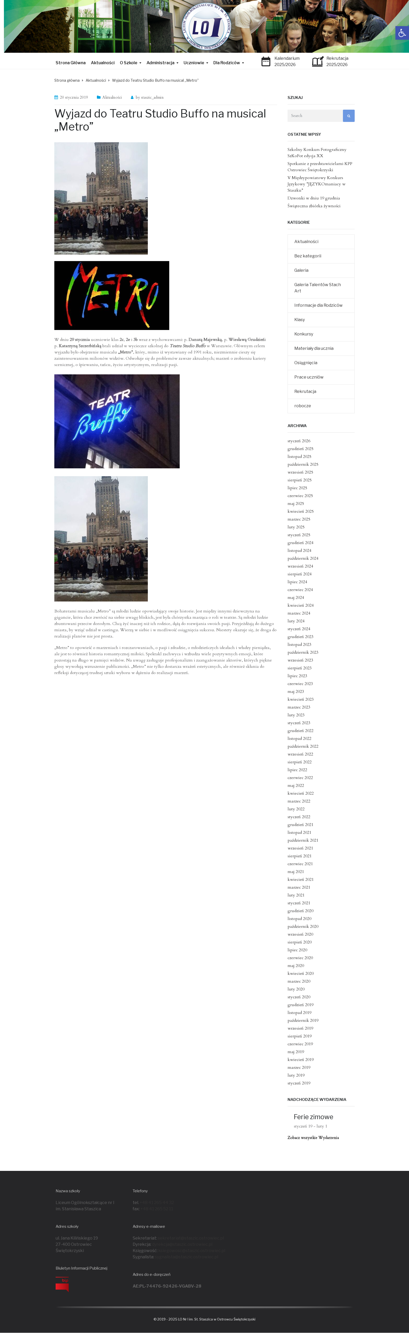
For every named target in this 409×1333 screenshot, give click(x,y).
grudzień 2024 (300, 543)
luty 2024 (296, 621)
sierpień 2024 (300, 574)
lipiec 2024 (297, 582)
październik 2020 (303, 926)
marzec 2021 (299, 887)
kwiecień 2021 (301, 879)
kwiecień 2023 (301, 699)
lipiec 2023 (297, 676)
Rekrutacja (305, 391)
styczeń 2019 (299, 1083)
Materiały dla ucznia (314, 348)
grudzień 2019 (300, 1005)
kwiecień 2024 (301, 605)
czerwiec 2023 (300, 684)
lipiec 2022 (297, 770)
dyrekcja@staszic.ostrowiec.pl (182, 1244)
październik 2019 (303, 1020)
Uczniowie (194, 62)
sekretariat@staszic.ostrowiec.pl (191, 1238)
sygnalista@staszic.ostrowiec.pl (186, 1256)
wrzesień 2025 (300, 472)
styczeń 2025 (299, 535)
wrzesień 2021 (300, 848)
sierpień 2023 (300, 668)
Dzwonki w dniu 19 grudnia (314, 198)
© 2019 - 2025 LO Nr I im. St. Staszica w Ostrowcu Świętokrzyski (204, 1319)
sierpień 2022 (300, 762)
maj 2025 (296, 503)
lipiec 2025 (297, 488)
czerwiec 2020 (300, 958)
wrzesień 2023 (300, 660)
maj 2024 (296, 597)
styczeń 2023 (299, 723)
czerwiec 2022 (300, 778)
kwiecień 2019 (301, 1060)
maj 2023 (296, 691)
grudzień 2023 (300, 637)
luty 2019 (296, 1075)
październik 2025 (303, 464)
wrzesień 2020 (300, 934)
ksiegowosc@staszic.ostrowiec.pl (191, 1250)
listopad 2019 (299, 1013)
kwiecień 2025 (301, 511)
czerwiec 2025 (300, 496)
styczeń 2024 (299, 629)
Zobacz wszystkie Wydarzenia (313, 1137)
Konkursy (303, 334)
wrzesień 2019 (300, 1028)
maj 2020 (296, 966)
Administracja (160, 62)
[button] (402, 33)
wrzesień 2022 (300, 754)
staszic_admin (152, 97)
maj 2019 (296, 1052)
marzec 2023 (299, 707)
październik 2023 (303, 652)
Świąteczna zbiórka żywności (314, 206)
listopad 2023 (299, 644)
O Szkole (128, 62)
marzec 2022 (299, 801)
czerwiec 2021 (300, 864)
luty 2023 (296, 715)
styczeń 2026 (299, 441)
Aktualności (103, 62)
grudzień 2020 (300, 911)
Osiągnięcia (305, 362)
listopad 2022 (299, 738)
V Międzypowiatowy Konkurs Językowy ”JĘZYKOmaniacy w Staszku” (317, 184)
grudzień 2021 (300, 825)
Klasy (299, 319)
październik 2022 (303, 746)
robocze (302, 405)
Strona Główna (71, 62)
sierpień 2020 (300, 942)
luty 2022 (296, 809)
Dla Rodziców (226, 62)
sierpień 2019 (300, 1036)
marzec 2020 (299, 981)
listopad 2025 (299, 456)
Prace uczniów (309, 377)
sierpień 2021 (300, 856)
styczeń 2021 (299, 903)
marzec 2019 (299, 1067)
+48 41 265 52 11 (157, 1208)
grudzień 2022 (300, 731)
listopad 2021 (299, 832)
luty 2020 (296, 989)
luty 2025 (296, 527)
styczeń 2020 (299, 997)
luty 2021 (296, 895)
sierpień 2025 (300, 480)
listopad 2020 (299, 919)
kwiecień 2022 (301, 793)
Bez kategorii (307, 255)
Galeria (301, 270)
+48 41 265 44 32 (157, 1202)
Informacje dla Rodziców (318, 305)
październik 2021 (303, 840)
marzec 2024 (299, 613)
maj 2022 (296, 785)
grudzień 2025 (300, 449)
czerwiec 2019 (300, 1044)
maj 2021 (296, 872)
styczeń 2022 (299, 817)
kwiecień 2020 (301, 973)
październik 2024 (303, 558)
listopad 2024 (299, 550)
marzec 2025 (299, 519)
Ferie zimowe (313, 1117)
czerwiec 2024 (300, 590)
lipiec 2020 (297, 950)
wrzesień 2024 (300, 566)
